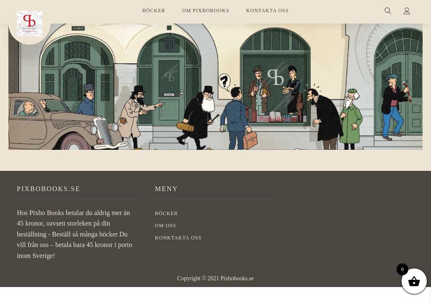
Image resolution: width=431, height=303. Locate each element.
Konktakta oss (178, 238)
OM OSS (165, 226)
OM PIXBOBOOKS (205, 10)
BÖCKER (153, 10)
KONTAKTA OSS (267, 10)
